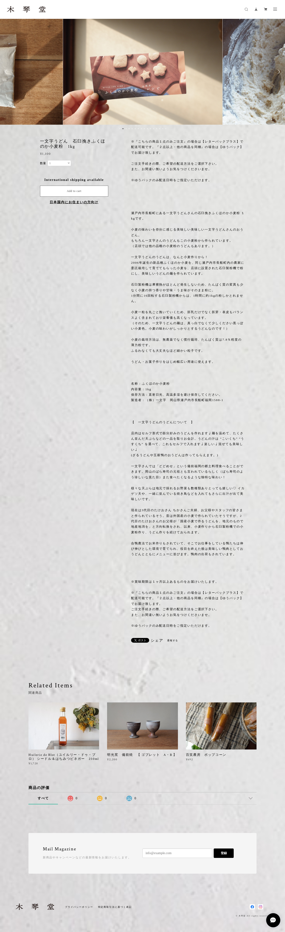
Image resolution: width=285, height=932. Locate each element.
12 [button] (153, 128)
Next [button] (278, 71)
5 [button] (132, 128)
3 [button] (126, 128)
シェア (157, 640)
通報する (172, 640)
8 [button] (141, 128)
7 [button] (138, 128)
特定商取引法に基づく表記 (115, 907)
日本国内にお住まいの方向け (74, 202)
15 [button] (162, 128)
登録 (224, 853)
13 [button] (156, 128)
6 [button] (135, 128)
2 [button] (123, 128)
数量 (43, 163)
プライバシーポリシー (79, 907)
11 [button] (150, 128)
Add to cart (74, 191)
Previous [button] (7, 71)
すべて (43, 798)
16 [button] (165, 128)
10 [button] (147, 128)
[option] (142, 72)
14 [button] (159, 128)
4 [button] (129, 128)
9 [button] (144, 128)
